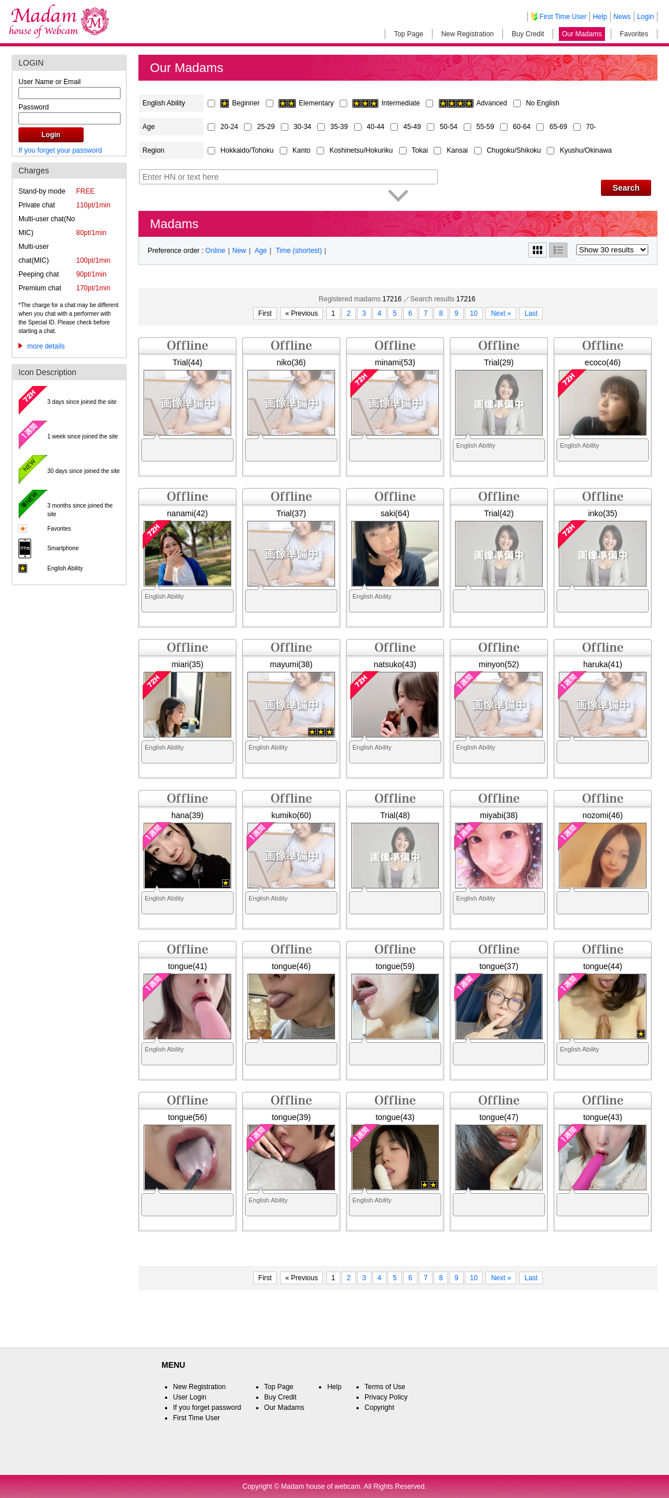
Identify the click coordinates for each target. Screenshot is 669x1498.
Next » (501, 313)
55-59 (486, 127)
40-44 (376, 127)
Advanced (474, 103)
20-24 (230, 127)
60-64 (522, 127)
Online (215, 251)
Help (600, 17)
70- (591, 127)
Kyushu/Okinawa (586, 150)
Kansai (458, 150)
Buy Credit (528, 34)
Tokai (421, 150)
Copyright (379, 1408)
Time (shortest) (299, 251)
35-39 (339, 127)
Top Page (408, 34)
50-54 (450, 127)
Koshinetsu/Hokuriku (361, 150)
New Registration (467, 34)
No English (542, 103)
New (239, 251)
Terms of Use (384, 1387)
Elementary (307, 103)
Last (531, 313)
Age (260, 251)
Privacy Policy (386, 1397)
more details (46, 346)
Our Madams (582, 34)
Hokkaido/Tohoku (247, 150)
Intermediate (387, 103)
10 (474, 313)
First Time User (563, 17)
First (265, 313)
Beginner (240, 103)
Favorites (634, 34)
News (622, 17)
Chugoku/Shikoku (515, 150)
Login (645, 17)
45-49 (413, 127)
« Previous (301, 313)
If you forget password (207, 1408)
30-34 (303, 127)
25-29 (267, 127)
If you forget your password (60, 150)
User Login (189, 1397)
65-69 (559, 127)
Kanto (302, 150)
